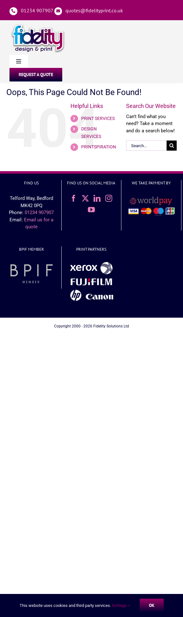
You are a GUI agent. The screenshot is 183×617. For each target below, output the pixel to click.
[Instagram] (108, 198)
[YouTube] (91, 209)
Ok (152, 605)
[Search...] (146, 146)
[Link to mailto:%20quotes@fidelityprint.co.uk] (58, 11)
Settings (121, 605)
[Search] (172, 146)
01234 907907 (37, 10)
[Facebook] (73, 198)
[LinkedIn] (97, 198)
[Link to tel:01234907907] (13, 11)
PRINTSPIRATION (98, 146)
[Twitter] (85, 198)
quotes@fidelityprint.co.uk (94, 10)
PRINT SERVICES (98, 118)
